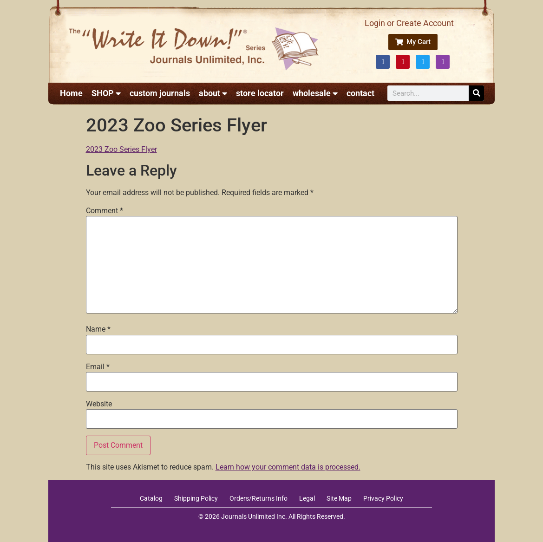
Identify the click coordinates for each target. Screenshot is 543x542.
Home (71, 93)
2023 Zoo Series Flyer (121, 149)
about (213, 93)
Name (98, 329)
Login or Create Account (409, 23)
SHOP (106, 93)
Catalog (151, 498)
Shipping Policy (196, 498)
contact (360, 93)
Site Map (339, 498)
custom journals (160, 93)
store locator (260, 93)
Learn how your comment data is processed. (288, 467)
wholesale (315, 93)
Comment (104, 211)
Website (99, 404)
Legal (307, 498)
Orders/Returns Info (258, 498)
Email (98, 367)
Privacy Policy (383, 498)
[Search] (476, 93)
